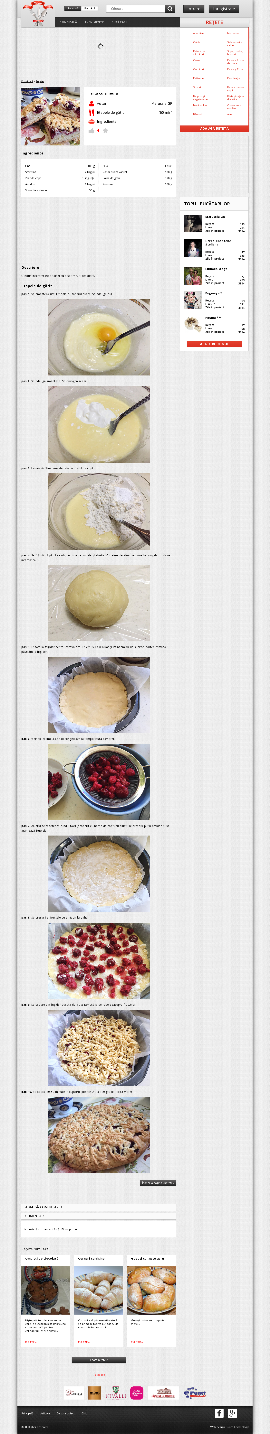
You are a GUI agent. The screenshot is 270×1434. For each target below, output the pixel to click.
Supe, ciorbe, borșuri (235, 52)
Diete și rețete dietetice (235, 97)
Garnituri (198, 69)
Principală (68, 22)
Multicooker (200, 105)
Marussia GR (215, 216)
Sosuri (197, 87)
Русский (73, 8)
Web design (217, 1427)
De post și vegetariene (200, 97)
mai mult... (31, 1341)
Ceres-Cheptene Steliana (218, 242)
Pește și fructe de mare (235, 61)
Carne (196, 60)
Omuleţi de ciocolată (41, 1258)
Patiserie (198, 78)
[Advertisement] (98, 228)
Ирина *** (213, 317)
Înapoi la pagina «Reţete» (158, 1183)
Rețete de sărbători (199, 52)
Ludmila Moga (216, 269)
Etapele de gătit (110, 112)
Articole (45, 1413)
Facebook (99, 1375)
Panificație (233, 78)
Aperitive (198, 33)
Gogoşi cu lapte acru (147, 1258)
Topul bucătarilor (207, 204)
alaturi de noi (214, 344)
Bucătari (119, 22)
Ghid (84, 1413)
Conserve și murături (234, 106)
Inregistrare (224, 8)
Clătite (196, 42)
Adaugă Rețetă (214, 128)
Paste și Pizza (235, 69)
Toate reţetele (99, 1360)
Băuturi (197, 114)
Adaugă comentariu (43, 1207)
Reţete (214, 22)
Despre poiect (66, 1413)
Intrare (194, 8)
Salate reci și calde (234, 43)
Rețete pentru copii (235, 88)
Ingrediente (107, 121)
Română (89, 8)
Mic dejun (233, 33)
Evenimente (94, 22)
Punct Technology (237, 1427)
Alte (229, 114)
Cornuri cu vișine (91, 1258)
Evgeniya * (213, 293)
